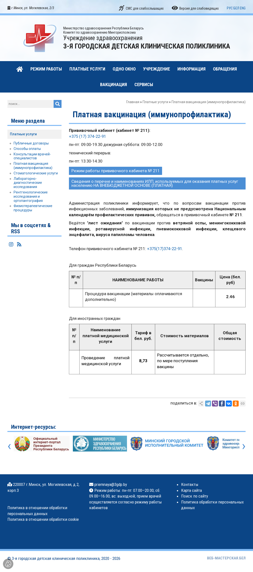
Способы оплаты (27, 149)
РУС (230, 8)
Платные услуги (155, 102)
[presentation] (9, 446)
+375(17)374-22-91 (164, 248)
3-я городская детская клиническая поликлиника (56, 558)
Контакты (189, 484)
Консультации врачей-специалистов (32, 156)
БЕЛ (236, 8)
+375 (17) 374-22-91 (87, 136)
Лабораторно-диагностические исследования (28, 183)
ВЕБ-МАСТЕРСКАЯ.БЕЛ (226, 558)
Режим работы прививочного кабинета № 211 (115, 170)
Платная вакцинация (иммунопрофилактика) (33, 166)
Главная (132, 102)
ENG (243, 8)
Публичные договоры (31, 143)
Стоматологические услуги (36, 173)
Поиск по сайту (194, 496)
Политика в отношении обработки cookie (43, 519)
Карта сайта (191, 490)
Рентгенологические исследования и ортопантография (31, 196)
